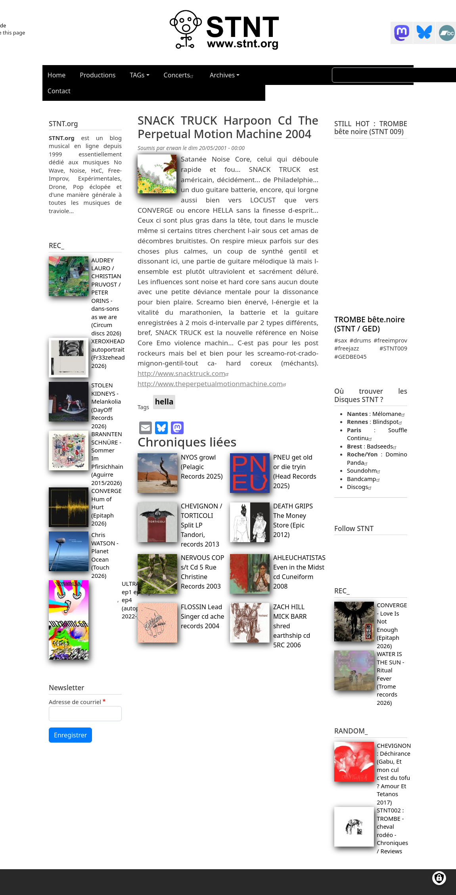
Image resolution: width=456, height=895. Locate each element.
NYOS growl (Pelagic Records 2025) (202, 467)
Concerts (179, 75)
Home (57, 75)
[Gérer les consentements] (439, 878)
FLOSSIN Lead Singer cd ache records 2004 (202, 616)
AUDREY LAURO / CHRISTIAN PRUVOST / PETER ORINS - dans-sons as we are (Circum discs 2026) (106, 296)
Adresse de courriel (75, 702)
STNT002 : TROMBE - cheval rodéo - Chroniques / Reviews (392, 830)
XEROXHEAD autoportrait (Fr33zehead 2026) (108, 353)
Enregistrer (70, 735)
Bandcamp (364, 479)
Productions (97, 75)
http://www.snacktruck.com (184, 373)
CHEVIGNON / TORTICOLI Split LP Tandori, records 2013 (201, 525)
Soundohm (364, 470)
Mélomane (389, 414)
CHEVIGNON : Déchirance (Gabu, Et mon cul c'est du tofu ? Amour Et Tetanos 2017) (394, 773)
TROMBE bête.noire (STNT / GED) (369, 324)
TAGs (137, 75)
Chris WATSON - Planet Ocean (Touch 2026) (104, 555)
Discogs (360, 487)
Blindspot (388, 421)
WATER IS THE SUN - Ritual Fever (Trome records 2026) (390, 678)
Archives (222, 75)
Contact (59, 91)
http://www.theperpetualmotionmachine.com (213, 383)
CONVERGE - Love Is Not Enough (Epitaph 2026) (392, 625)
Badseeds (383, 446)
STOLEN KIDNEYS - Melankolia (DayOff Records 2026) (106, 405)
